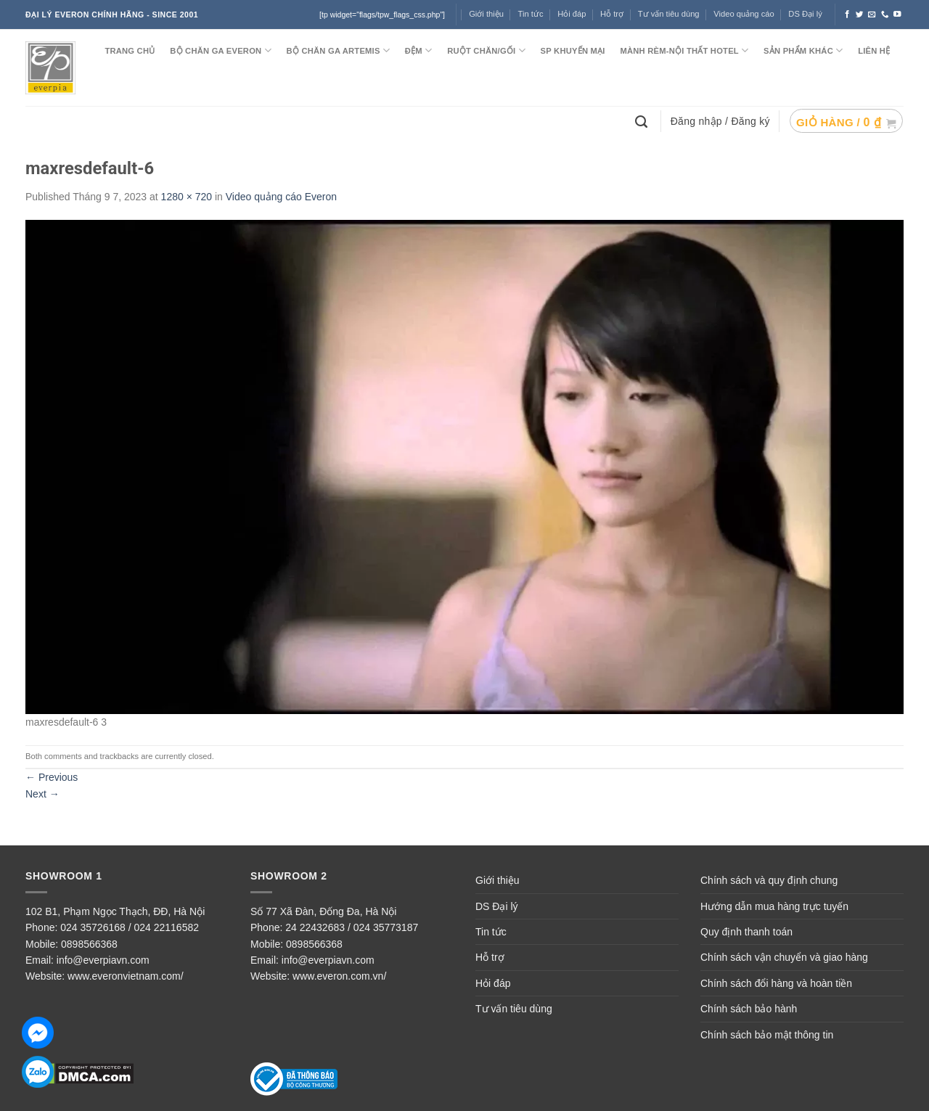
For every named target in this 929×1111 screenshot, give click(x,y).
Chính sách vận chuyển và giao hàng (784, 957)
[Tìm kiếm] (643, 120)
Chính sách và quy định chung (769, 880)
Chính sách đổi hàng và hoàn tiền (776, 983)
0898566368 (89, 944)
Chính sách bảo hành (748, 1008)
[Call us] (885, 14)
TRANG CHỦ (130, 50)
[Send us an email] (872, 14)
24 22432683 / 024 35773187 (351, 927)
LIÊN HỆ (874, 50)
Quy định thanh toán (746, 932)
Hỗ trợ (611, 13)
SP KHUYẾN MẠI (573, 50)
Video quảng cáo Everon (281, 196)
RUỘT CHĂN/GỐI (486, 50)
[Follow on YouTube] (897, 14)
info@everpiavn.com (103, 960)
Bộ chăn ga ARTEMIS (338, 50)
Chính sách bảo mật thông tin (766, 1035)
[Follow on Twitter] (860, 14)
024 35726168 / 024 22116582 (129, 927)
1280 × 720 (186, 196)
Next (42, 794)
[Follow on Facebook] (847, 14)
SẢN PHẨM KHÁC (803, 50)
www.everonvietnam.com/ (125, 976)
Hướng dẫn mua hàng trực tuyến (774, 906)
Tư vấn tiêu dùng (669, 13)
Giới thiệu (486, 13)
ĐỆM (419, 50)
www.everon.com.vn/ (339, 976)
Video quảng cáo (743, 13)
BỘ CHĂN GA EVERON (220, 50)
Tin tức (531, 13)
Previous (51, 777)
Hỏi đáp (492, 983)
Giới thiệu (497, 880)
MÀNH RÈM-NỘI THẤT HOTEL (684, 50)
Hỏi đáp (571, 13)
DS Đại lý (805, 13)
